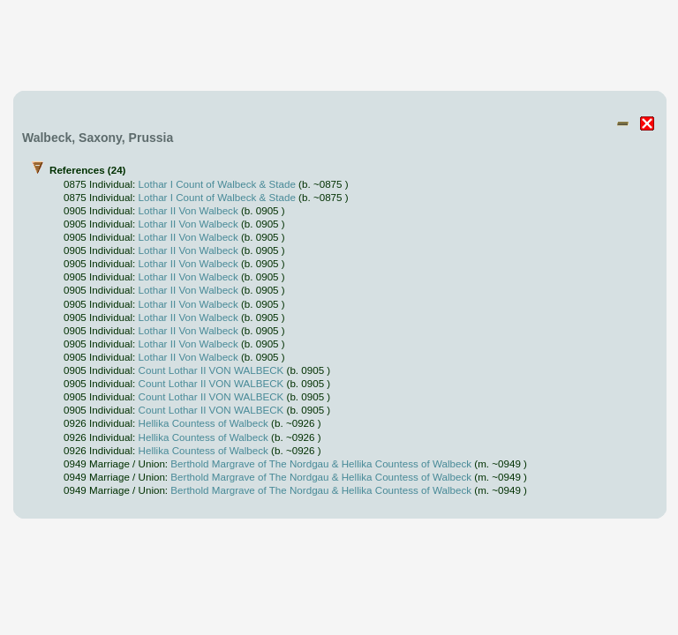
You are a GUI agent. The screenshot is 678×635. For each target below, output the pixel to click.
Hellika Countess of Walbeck (203, 423)
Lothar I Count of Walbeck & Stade (217, 184)
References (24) (344, 330)
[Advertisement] (340, 46)
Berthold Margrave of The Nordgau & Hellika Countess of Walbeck (320, 463)
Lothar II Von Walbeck (188, 210)
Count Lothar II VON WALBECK (211, 370)
